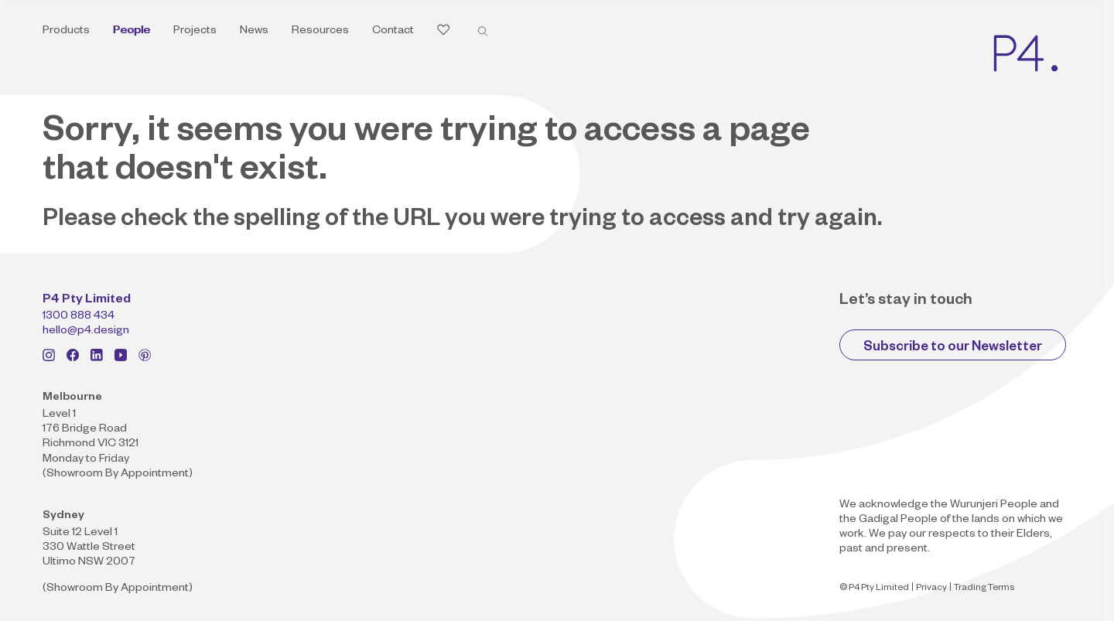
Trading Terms (984, 589)
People (131, 32)
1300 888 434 (78, 317)
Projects (195, 32)
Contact (393, 32)
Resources (320, 32)
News (254, 32)
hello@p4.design (86, 332)
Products (66, 32)
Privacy (931, 589)
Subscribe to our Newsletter (952, 348)
